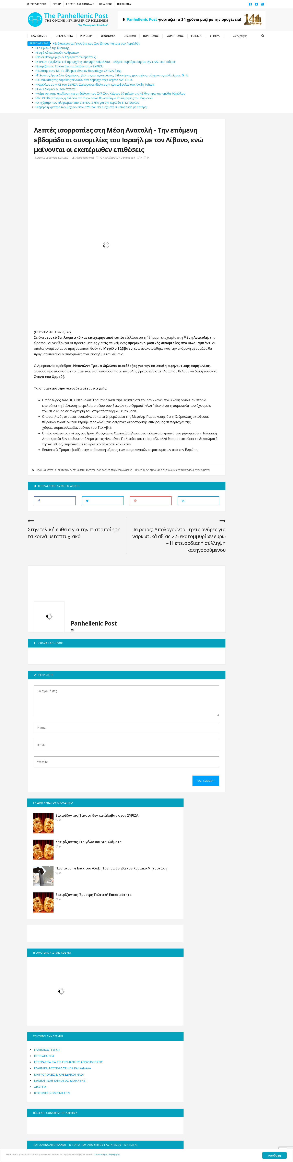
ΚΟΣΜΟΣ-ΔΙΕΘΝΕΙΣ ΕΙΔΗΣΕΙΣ (51, 167)
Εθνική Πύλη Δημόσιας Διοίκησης (225, 409)
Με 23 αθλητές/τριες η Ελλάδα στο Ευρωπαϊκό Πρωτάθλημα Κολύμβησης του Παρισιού (94, 98)
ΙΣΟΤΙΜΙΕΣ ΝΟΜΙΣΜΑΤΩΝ (217, 422)
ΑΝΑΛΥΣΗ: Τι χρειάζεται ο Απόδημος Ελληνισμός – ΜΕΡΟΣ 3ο (239, 702)
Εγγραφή (100, 1059)
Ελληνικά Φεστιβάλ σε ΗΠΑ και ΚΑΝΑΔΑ (227, 397)
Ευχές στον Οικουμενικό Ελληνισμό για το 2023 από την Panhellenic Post (239, 590)
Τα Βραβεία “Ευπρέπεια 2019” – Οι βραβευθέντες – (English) (239, 732)
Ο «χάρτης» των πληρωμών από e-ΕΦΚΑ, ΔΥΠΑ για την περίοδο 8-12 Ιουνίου (87, 102)
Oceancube (171, 1144)
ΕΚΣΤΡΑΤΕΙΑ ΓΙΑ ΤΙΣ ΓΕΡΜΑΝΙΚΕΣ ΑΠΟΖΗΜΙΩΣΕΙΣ (222, 389)
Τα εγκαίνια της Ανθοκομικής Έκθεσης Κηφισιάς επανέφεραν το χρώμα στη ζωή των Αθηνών (238, 667)
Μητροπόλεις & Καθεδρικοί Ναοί (224, 403)
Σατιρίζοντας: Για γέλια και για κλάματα (239, 164)
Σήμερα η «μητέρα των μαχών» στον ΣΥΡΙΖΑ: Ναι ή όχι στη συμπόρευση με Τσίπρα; (91, 107)
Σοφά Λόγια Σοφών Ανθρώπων (57, 52)
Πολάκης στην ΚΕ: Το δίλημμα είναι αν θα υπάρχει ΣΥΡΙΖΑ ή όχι (78, 71)
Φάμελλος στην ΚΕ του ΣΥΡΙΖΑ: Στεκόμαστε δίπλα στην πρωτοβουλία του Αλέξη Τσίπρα (95, 84)
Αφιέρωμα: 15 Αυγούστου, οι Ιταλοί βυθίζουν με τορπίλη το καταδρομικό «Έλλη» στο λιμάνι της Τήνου (239, 627)
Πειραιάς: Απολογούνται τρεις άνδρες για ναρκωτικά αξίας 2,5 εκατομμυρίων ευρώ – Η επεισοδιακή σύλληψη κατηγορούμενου (150, 585)
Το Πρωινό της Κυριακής (52, 48)
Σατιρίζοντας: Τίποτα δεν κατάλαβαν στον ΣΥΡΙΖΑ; (69, 66)
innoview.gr (202, 1144)
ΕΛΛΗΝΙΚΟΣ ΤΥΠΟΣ (212, 374)
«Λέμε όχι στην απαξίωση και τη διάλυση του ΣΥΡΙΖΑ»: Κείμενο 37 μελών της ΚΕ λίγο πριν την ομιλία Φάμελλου (110, 93)
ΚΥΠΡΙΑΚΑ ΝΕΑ (209, 380)
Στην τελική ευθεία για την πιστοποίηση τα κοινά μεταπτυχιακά (57, 578)
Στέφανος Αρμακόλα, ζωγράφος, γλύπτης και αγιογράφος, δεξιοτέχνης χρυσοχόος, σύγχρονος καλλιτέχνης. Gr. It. (112, 75)
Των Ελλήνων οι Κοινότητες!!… (57, 89)
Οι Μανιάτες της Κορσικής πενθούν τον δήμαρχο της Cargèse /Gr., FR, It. (84, 80)
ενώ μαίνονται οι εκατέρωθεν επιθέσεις (61, 507)
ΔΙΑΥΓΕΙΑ (205, 416)
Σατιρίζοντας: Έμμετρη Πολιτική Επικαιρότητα (235, 223)
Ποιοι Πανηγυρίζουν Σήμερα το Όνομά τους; (66, 57)
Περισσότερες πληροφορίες (161, 1155)
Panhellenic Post (83, 167)
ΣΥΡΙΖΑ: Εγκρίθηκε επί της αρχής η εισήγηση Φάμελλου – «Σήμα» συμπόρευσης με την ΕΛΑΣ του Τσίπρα (105, 62)
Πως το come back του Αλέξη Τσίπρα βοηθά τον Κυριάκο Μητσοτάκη (239, 196)
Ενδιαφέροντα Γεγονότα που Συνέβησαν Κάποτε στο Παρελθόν (96, 43)
